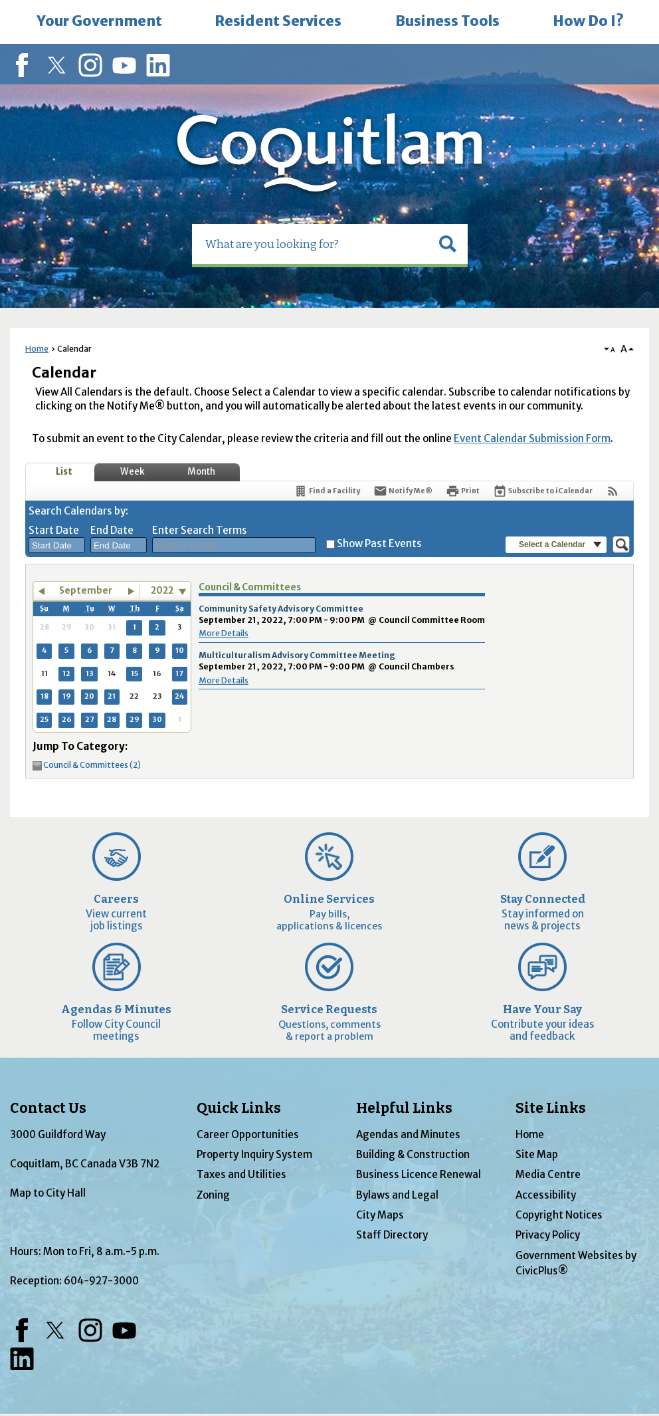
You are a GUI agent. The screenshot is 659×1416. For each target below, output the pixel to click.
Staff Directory (392, 1235)
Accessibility (546, 1195)
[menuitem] (99, 22)
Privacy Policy (548, 1235)
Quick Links (239, 1108)
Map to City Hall (48, 1193)
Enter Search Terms (199, 530)
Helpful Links (404, 1108)
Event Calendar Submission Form (532, 438)
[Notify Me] (402, 491)
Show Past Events (379, 543)
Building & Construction (413, 1154)
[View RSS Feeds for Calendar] (613, 491)
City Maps (380, 1215)
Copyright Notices (559, 1215)
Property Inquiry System (254, 1154)
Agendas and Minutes (408, 1134)
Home (36, 349)
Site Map (537, 1154)
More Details (223, 633)
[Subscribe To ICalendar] (543, 491)
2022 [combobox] (162, 590)
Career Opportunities (248, 1134)
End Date (112, 530)
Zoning (213, 1195)
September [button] (85, 590)
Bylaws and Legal (397, 1195)
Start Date (54, 530)
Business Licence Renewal (418, 1174)
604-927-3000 (101, 1280)
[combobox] (56, 545)
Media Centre (548, 1174)
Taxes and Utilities (241, 1174)
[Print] (463, 491)
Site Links (551, 1108)
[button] (447, 244)
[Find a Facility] (327, 491)
